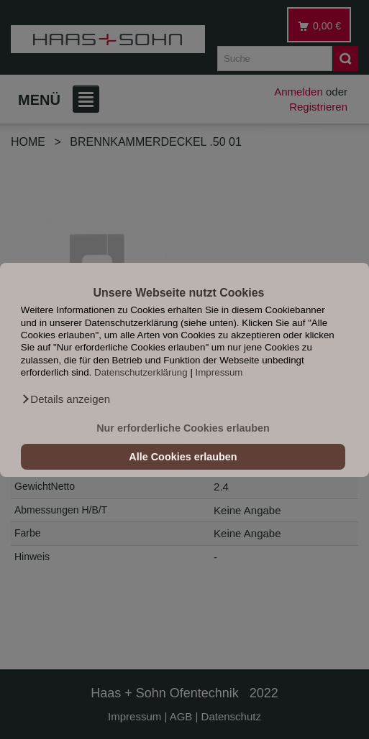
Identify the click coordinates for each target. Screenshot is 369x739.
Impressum (219, 372)
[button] (65, 399)
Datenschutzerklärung (141, 372)
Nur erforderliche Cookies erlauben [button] (183, 428)
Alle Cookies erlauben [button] (183, 457)
